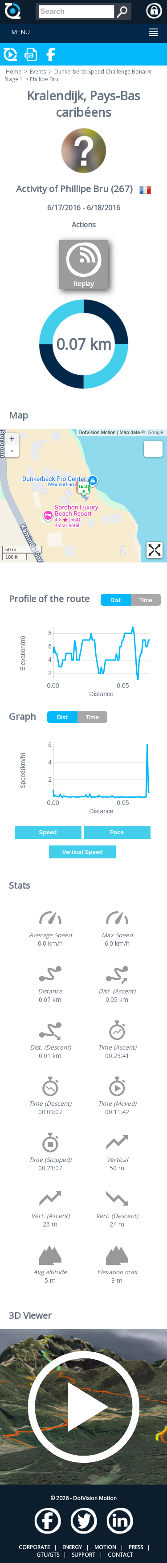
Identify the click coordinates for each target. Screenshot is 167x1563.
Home (13, 71)
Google (155, 432)
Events (38, 71)
